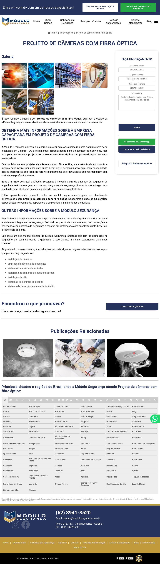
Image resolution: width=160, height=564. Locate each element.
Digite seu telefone (137, 84)
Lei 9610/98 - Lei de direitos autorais (20, 501)
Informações (148, 542)
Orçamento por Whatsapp (137, 142)
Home (36, 21)
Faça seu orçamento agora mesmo (100, 7)
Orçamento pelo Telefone (137, 149)
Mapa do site (80, 547)
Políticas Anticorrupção (113, 21)
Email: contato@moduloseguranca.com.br (78, 518)
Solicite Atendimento (135, 21)
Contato (96, 21)
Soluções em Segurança (67, 21)
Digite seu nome (137, 66)
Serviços (85, 21)
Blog (149, 21)
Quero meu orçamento (132, 306)
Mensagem (137, 93)
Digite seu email (137, 75)
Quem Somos (48, 21)
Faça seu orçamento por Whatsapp (138, 7)
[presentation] (137, 116)
